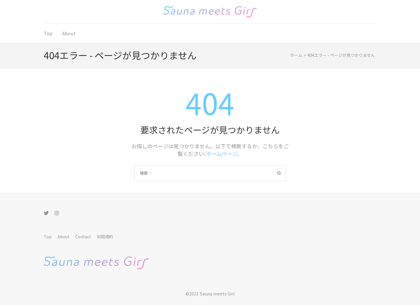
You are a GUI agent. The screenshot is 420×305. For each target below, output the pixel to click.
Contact (83, 236)
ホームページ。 (224, 153)
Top (48, 33)
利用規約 (105, 236)
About (69, 33)
